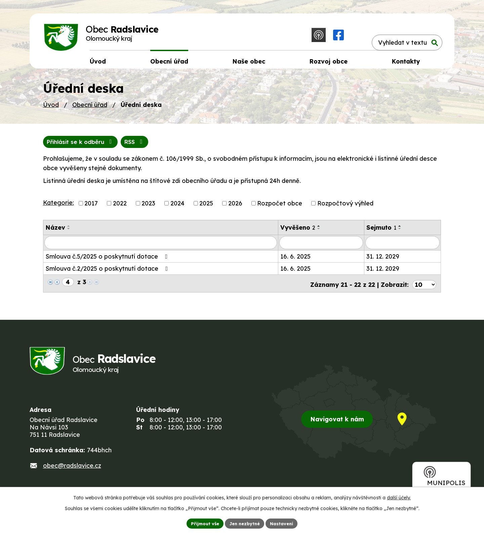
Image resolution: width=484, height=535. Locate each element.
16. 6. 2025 (295, 260)
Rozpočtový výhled (345, 208)
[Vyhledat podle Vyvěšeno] (321, 246)
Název (55, 232)
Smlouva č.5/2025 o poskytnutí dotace (107, 260)
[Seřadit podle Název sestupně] (69, 233)
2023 (148, 208)
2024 (177, 208)
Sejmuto (381, 232)
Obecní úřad (89, 108)
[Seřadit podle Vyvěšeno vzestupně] (319, 230)
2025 (206, 208)
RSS (58, 146)
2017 (91, 208)
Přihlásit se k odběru (117, 146)
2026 (235, 208)
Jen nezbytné (244, 523)
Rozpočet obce (279, 208)
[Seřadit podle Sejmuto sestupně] (400, 233)
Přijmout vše (202, 523)
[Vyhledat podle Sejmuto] (402, 246)
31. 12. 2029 (382, 260)
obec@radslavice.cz (72, 472)
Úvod (51, 108)
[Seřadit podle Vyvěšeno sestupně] (319, 233)
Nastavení (284, 523)
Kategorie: (58, 207)
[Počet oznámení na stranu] (424, 286)
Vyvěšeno (297, 232)
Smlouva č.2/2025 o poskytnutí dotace (108, 272)
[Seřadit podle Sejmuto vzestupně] (400, 230)
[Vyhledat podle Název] (160, 246)
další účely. (399, 497)
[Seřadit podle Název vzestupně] (69, 230)
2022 (120, 208)
